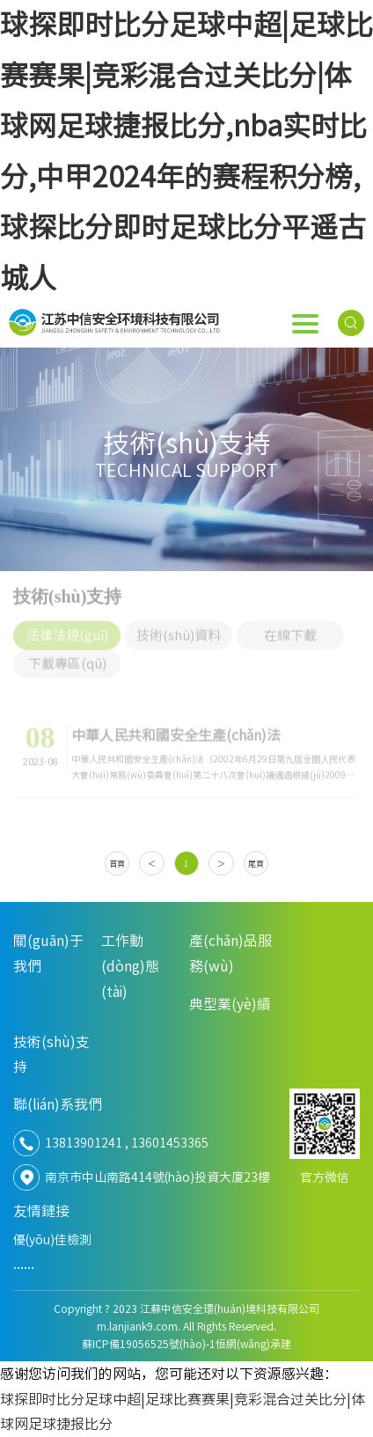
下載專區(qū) (67, 658)
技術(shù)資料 (178, 630)
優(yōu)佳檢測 (52, 1240)
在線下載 (290, 630)
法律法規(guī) (67, 630)
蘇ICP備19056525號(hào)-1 (149, 1343)
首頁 (117, 864)
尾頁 (256, 864)
